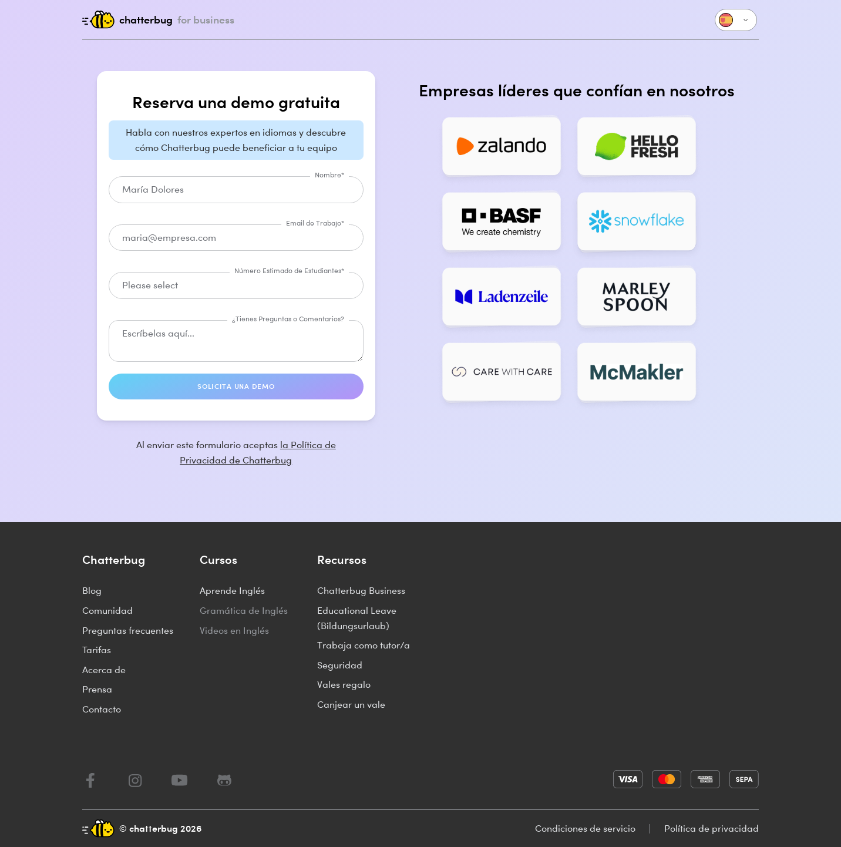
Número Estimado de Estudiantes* (289, 270)
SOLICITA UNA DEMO (235, 386)
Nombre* (329, 174)
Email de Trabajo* (315, 223)
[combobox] (236, 285)
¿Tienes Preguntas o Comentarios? (288, 318)
